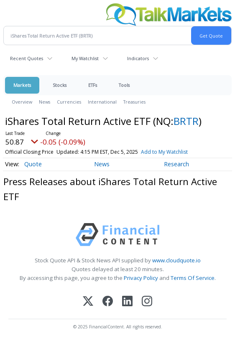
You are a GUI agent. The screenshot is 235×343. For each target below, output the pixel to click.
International (102, 102)
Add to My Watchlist (164, 151)
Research (176, 164)
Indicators (138, 58)
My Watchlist (85, 58)
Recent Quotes (26, 58)
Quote (33, 164)
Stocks (59, 85)
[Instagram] (147, 301)
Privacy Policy (141, 278)
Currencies (69, 102)
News (44, 102)
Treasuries (134, 102)
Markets (22, 85)
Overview (22, 102)
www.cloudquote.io (176, 260)
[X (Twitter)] (88, 301)
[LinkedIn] (127, 301)
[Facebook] (107, 301)
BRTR (186, 121)
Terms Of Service (193, 278)
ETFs (92, 85)
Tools (124, 85)
